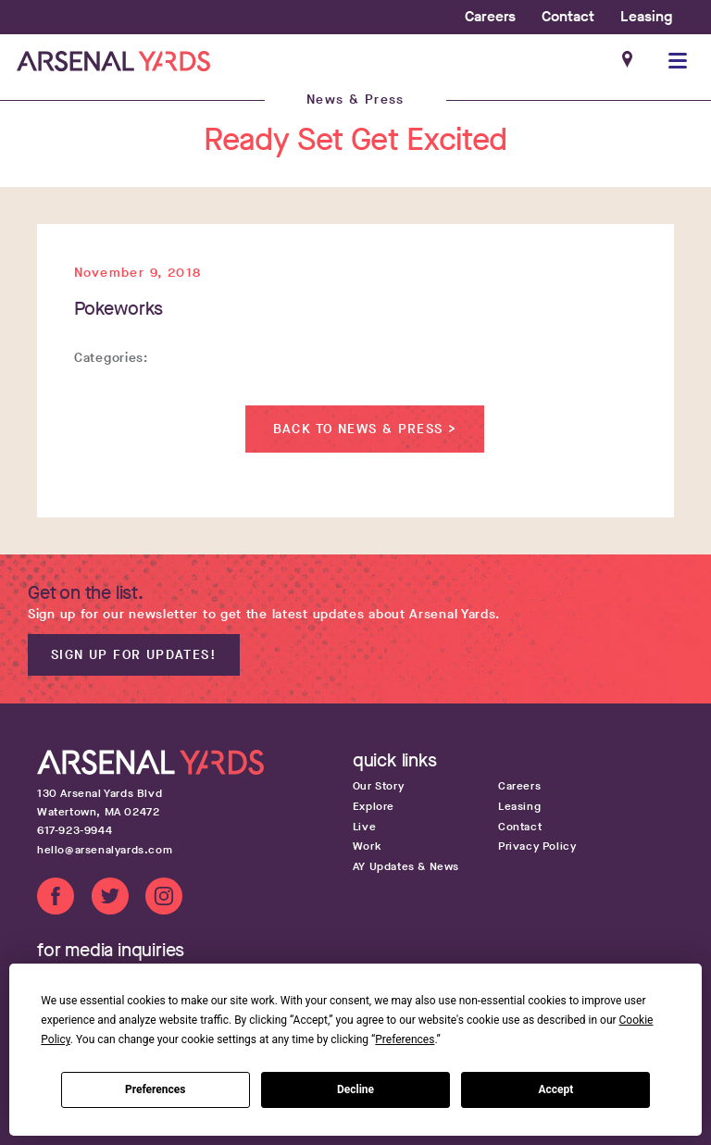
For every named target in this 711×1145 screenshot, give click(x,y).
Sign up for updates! (134, 655)
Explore (373, 806)
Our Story (378, 785)
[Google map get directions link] (177, 803)
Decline (355, 1089)
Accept (555, 1089)
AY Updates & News (406, 866)
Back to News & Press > (365, 429)
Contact (568, 16)
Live (364, 826)
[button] (678, 61)
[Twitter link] (110, 898)
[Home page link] (113, 61)
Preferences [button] (404, 1039)
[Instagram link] (163, 898)
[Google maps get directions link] (628, 61)
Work (367, 846)
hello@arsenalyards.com (104, 849)
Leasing (646, 16)
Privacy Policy (537, 846)
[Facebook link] (55, 898)
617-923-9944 (74, 830)
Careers (490, 16)
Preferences (155, 1089)
